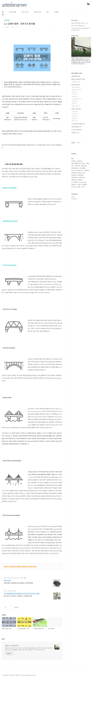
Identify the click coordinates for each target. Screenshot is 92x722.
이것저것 (73, 213)
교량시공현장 (76, 127)
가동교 (79, 237)
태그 (47, 12)
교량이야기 (74, 237)
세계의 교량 (37, 12)
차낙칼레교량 (74, 220)
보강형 (78, 239)
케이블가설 (74, 227)
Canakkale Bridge (78, 124)
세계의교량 (74, 232)
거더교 (74, 92)
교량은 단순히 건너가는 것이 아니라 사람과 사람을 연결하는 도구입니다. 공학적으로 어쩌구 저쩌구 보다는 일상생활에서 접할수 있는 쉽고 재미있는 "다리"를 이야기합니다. (29, 691)
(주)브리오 (7, 587)
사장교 (74, 101)
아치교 (74, 94)
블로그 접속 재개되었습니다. (78, 26)
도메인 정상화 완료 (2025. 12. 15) (79, 23)
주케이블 (80, 232)
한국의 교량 (24, 12)
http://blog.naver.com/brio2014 (13, 584)
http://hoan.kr (8, 597)
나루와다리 (76, 82)
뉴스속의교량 (74, 234)
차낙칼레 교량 (74, 230)
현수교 (74, 103)
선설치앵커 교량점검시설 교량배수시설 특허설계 (18, 589)
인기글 (78, 142)
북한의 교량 (76, 106)
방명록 (56, 12)
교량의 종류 (12, 12)
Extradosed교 (76, 99)
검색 (84, 3)
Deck (72, 218)
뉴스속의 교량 (76, 130)
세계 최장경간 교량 (76, 216)
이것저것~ (75, 133)
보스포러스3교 (79, 223)
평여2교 (80, 225)
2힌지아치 (77, 218)
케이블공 (84, 237)
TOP (88, 718)
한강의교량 (84, 218)
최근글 (73, 142)
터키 (84, 225)
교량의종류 (75, 76)
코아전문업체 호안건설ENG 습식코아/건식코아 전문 (21, 600)
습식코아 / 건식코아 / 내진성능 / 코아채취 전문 (18, 602)
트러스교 (75, 96)
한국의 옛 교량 (76, 89)
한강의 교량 (76, 87)
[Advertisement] (32, 39)
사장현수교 (86, 223)
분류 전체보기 (76, 73)
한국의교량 (82, 230)
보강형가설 (79, 213)
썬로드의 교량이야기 (12, 688)
